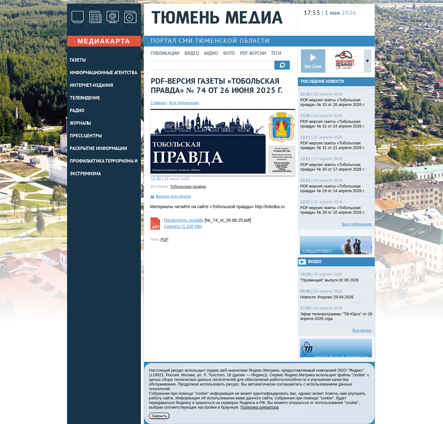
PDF (165, 239)
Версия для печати (173, 196)
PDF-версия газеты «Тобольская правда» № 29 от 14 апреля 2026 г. (332, 188)
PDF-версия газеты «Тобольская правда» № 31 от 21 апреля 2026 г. (332, 145)
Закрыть (159, 416)
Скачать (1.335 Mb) (183, 226)
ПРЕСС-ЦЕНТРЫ (86, 136)
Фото (229, 54)
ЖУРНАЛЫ (80, 124)
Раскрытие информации (98, 149)
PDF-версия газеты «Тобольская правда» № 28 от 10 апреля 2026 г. (332, 210)
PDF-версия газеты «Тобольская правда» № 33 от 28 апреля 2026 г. (332, 102)
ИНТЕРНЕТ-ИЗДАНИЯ (91, 86)
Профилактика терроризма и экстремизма (104, 168)
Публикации (165, 54)
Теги (276, 54)
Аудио (211, 54)
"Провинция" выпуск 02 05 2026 (329, 280)
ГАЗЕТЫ (78, 60)
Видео (192, 54)
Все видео (362, 330)
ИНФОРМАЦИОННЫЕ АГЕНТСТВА (103, 73)
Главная (158, 102)
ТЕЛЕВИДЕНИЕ (85, 98)
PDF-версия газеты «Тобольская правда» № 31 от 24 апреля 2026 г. (332, 123)
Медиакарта (104, 41)
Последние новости (322, 81)
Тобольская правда (188, 186)
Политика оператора (260, 407)
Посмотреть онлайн (183, 220)
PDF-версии (253, 54)
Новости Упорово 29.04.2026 (326, 297)
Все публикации (184, 102)
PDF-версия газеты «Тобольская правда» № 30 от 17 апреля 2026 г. (332, 167)
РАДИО (77, 111)
